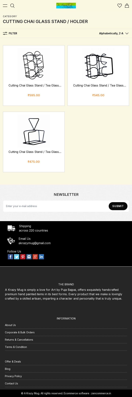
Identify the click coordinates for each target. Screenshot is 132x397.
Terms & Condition (16, 346)
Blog (7, 368)
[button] (113, 33)
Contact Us (11, 383)
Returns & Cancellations (19, 339)
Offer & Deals (13, 361)
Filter (10, 33)
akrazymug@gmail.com (35, 243)
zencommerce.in (101, 393)
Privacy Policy (13, 376)
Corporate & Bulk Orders (20, 332)
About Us (10, 325)
